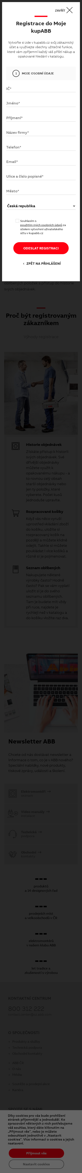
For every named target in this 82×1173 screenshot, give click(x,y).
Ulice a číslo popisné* (24, 176)
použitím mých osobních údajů (41, 225)
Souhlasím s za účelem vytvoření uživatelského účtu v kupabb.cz (43, 227)
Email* (12, 161)
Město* (12, 191)
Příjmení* (14, 117)
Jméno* (13, 103)
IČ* (8, 88)
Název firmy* (17, 132)
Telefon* (13, 147)
